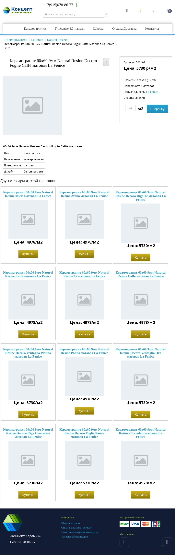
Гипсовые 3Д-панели (70, 28)
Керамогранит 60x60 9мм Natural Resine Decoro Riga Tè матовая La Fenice (140, 195)
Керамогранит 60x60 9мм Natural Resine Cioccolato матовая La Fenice (141, 433)
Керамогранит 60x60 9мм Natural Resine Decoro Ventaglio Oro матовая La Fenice (141, 352)
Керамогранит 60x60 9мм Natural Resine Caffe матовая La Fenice (141, 274)
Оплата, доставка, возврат (76, 527)
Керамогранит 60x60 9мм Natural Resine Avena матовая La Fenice (84, 194)
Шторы (98, 28)
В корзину (157, 109)
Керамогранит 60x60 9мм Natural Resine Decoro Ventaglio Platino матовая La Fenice (28, 352)
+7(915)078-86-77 (58, 4)
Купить (28, 254)
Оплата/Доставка (124, 28)
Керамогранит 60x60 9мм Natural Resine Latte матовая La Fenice (28, 274)
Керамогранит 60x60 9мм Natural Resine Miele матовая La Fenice (28, 194)
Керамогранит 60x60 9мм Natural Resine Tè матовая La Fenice (84, 274)
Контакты (152, 28)
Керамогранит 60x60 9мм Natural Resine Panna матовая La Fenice (84, 351)
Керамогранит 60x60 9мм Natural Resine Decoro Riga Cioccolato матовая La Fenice (28, 433)
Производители (15, 40)
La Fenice (37, 40)
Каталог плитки (35, 28)
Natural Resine (57, 40)
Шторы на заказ (70, 523)
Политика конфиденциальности (80, 532)
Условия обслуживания (74, 536)
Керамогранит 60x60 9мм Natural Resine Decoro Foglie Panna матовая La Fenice (84, 433)
